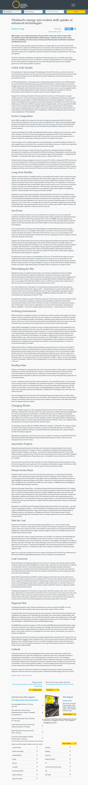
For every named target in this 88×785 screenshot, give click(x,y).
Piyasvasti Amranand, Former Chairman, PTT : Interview (23, 720)
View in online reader (55, 32)
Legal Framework (17, 775)
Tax (46, 771)
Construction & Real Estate (53, 767)
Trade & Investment (18, 751)
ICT (46, 763)
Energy (21, 29)
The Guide (48, 775)
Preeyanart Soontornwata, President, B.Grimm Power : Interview (22, 738)
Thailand (14, 29)
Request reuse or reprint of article (21, 675)
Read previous (37, 690)
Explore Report (68, 714)
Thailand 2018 (67, 701)
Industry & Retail (50, 759)
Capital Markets (17, 755)
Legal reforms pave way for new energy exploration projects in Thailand (22, 726)
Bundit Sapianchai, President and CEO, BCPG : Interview (22, 732)
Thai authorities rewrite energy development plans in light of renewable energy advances (23, 712)
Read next (50, 690)
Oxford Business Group (30, 4)
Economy (47, 747)
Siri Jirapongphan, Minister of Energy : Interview (60, 684)
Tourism (14, 763)
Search (76, 11)
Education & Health (17, 771)
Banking (47, 751)
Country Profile (16, 747)
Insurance (48, 755)
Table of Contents (17, 778)
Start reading (67, 743)
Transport (15, 767)
